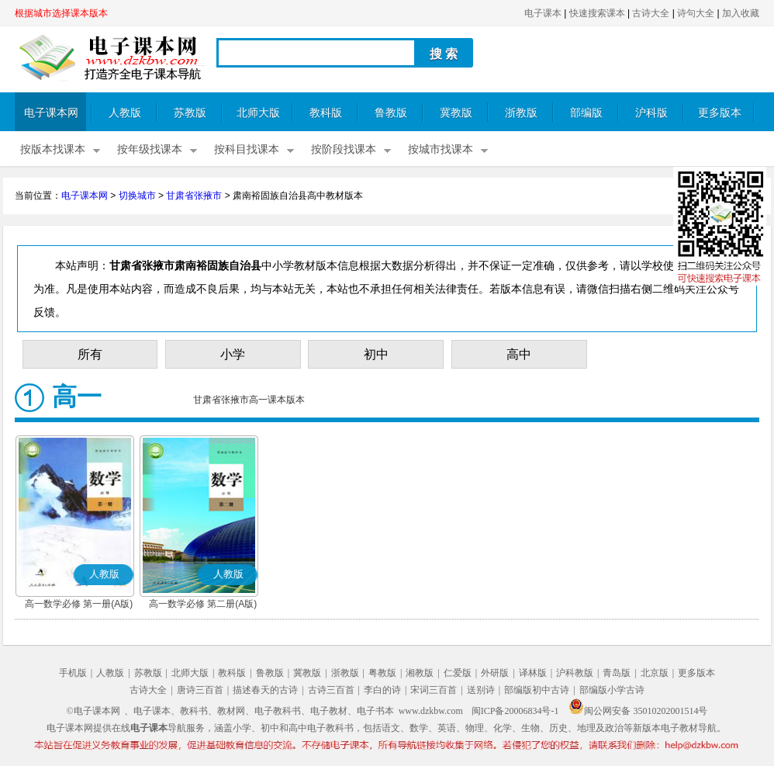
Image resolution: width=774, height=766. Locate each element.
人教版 (125, 113)
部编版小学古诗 (611, 690)
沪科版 (651, 113)
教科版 (325, 113)
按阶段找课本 (343, 149)
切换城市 (137, 195)
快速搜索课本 (597, 13)
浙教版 (521, 113)
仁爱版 (458, 672)
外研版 (495, 672)
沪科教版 (574, 672)
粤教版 (382, 672)
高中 (518, 354)
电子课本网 (51, 113)
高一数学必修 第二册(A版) (203, 603)
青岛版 (617, 672)
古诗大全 (650, 13)
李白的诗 (382, 690)
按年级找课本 (149, 149)
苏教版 (190, 113)
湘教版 (420, 672)
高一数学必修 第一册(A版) (79, 603)
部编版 (586, 113)
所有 (90, 354)
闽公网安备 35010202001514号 (637, 710)
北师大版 (258, 113)
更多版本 (719, 113)
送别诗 (481, 690)
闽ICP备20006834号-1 (515, 710)
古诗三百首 (331, 690)
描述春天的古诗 (265, 690)
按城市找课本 (440, 149)
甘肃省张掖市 (194, 195)
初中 (376, 354)
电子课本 (542, 13)
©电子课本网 (93, 710)
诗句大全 (695, 13)
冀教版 (456, 113)
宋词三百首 (433, 690)
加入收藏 (740, 13)
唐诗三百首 (200, 690)
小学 (232, 354)
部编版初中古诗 (536, 690)
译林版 (533, 672)
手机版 (73, 672)
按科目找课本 (246, 149)
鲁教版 (391, 113)
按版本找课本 (52, 149)
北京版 (655, 672)
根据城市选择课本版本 (61, 13)
